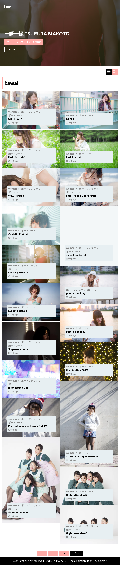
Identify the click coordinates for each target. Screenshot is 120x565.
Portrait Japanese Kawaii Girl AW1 (28, 426)
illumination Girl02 (77, 370)
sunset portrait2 (18, 272)
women (12, 111)
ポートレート (15, 115)
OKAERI (70, 119)
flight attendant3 (76, 533)
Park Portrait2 (16, 157)
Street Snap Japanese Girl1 (82, 456)
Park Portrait (74, 157)
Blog (12, 49)
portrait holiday (75, 332)
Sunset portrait (17, 311)
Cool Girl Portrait (18, 234)
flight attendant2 (76, 495)
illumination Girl (18, 388)
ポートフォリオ (29, 111)
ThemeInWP (100, 561)
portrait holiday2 (76, 293)
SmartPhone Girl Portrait (81, 195)
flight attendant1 (18, 512)
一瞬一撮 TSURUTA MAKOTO (37, 33)
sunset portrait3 (76, 255)
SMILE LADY (15, 119)
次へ (76, 553)
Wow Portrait (16, 195)
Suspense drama (18, 349)
